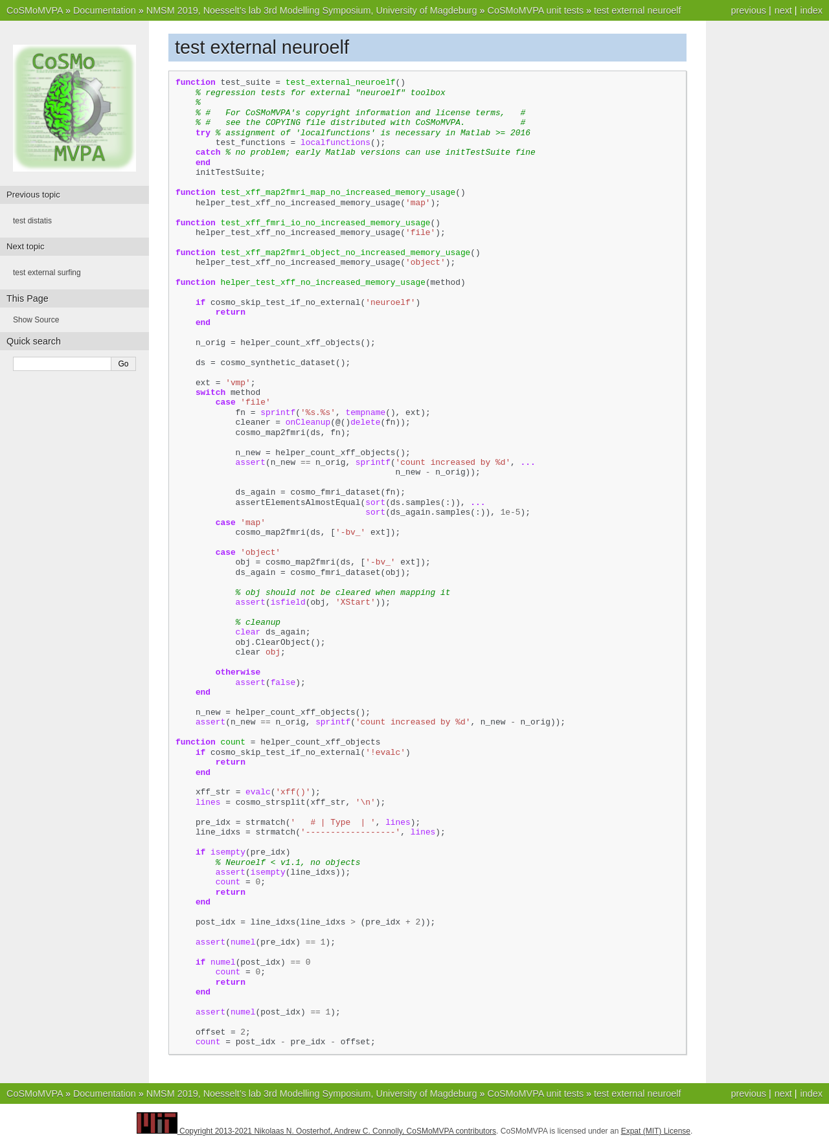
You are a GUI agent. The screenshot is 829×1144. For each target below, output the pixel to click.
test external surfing (47, 272)
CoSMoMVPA (34, 10)
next (783, 10)
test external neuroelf (637, 10)
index (812, 10)
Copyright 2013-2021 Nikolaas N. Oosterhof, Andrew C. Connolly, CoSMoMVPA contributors (337, 1131)
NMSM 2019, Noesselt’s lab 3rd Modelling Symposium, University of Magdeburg (311, 10)
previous (748, 10)
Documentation (104, 10)
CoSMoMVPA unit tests (536, 10)
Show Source (36, 319)
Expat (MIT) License (655, 1131)
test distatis (32, 220)
